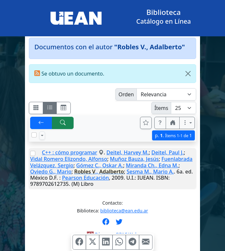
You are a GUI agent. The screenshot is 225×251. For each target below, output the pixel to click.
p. (173, 135)
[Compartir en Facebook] (79, 242)
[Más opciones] (187, 123)
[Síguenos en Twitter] (119, 223)
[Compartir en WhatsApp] (119, 242)
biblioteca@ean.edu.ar (124, 211)
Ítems (161, 108)
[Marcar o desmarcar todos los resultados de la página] (34, 134)
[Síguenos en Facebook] (106, 223)
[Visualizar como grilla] (63, 108)
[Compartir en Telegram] (132, 242)
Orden (126, 94)
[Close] (188, 74)
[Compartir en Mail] (146, 242)
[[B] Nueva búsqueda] (63, 123)
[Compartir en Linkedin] (106, 242)
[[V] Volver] (41, 123)
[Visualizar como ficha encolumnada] (50, 108)
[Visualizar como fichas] (36, 108)
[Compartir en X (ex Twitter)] (93, 242)
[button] (160, 123)
